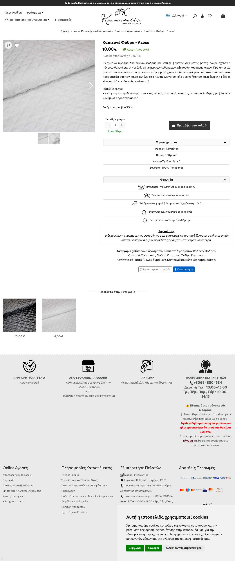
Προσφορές (63, 19)
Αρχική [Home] (65, 30)
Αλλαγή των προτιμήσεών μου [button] (184, 548)
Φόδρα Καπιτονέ (168, 255)
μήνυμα (188, 421)
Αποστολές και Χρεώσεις (17, 455)
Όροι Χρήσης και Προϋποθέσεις (80, 461)
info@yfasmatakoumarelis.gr (140, 493)
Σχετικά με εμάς (70, 455)
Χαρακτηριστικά (166, 142)
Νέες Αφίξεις (13, 12)
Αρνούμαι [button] (153, 548)
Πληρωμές (8, 461)
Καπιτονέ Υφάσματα (148, 251)
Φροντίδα (166, 179)
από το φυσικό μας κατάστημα (95, 376)
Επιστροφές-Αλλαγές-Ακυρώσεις (22, 471)
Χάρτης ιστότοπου (13, 482)
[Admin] (2, 558)
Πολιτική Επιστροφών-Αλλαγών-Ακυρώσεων (87, 477)
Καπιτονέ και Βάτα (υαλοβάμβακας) (141, 259)
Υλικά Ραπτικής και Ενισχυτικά (27, 19)
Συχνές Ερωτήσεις (13, 477)
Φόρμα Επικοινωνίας (134, 455)
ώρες (168, 466)
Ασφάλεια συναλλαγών (75, 482)
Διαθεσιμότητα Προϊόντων (18, 466)
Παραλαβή (69, 376)
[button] (90, 86)
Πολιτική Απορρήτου (73, 487)
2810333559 (154, 466)
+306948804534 (162, 477)
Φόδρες (197, 251)
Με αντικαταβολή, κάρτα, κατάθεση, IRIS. (147, 363)
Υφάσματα (34, 12)
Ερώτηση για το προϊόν (155, 269)
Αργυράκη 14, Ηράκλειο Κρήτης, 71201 (145, 461)
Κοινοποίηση (184, 269)
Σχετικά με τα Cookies (74, 493)
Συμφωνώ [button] (135, 548)
